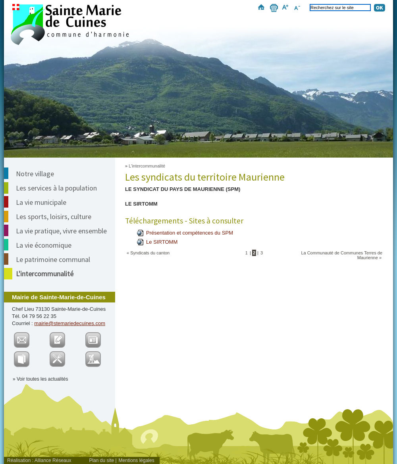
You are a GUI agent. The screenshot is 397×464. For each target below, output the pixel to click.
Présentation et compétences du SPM (189, 233)
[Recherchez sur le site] (340, 7)
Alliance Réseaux (53, 460)
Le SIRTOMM (161, 242)
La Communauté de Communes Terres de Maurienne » (341, 255)
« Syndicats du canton (148, 252)
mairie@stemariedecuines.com (69, 323)
